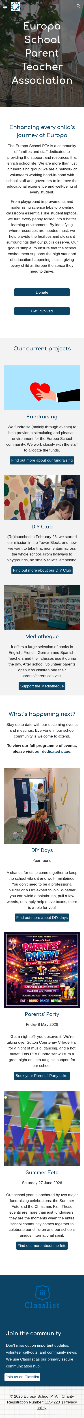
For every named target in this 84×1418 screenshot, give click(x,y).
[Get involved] (42, 311)
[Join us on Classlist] (22, 1377)
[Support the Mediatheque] (42, 686)
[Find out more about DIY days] (42, 917)
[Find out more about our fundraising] (42, 460)
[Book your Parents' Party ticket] (42, 1076)
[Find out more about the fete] (42, 1246)
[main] (42, 53)
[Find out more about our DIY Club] (42, 570)
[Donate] (42, 292)
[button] (5, 6)
